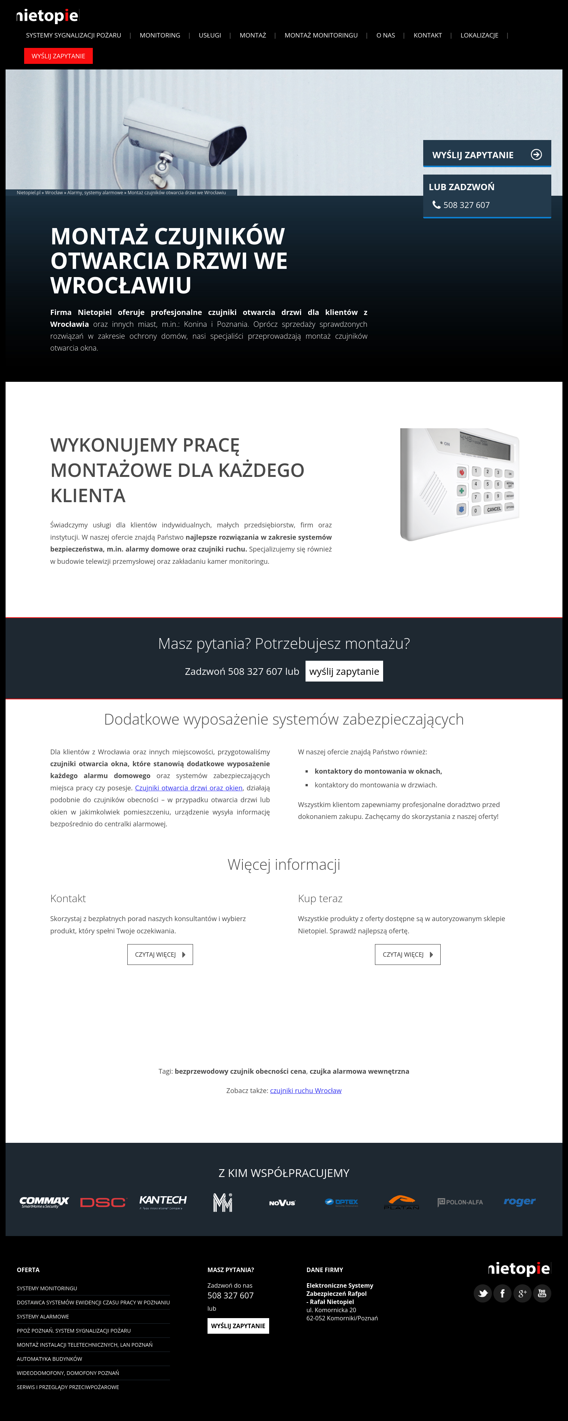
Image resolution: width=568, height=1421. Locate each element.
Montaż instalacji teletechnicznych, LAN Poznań (85, 1349)
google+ (522, 1302)
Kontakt (428, 39)
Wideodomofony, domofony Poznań (68, 1377)
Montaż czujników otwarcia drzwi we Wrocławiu (177, 196)
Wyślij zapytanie (58, 59)
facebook (502, 1302)
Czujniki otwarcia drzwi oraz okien (188, 791)
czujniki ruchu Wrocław (306, 1095)
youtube (542, 1302)
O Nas (385, 39)
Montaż (253, 39)
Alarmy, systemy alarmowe (95, 196)
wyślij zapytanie (344, 675)
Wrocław (54, 196)
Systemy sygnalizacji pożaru (73, 39)
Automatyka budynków (49, 1363)
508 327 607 (255, 675)
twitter (483, 1302)
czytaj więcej (155, 958)
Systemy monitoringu (47, 1293)
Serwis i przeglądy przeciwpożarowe (68, 1391)
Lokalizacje (480, 39)
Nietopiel (51, 19)
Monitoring (160, 39)
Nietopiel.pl (28, 196)
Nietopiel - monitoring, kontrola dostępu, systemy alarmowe (517, 1277)
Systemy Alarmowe (43, 1321)
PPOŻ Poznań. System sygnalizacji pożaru (74, 1335)
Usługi (210, 39)
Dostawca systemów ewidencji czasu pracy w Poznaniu (93, 1307)
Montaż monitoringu (321, 39)
